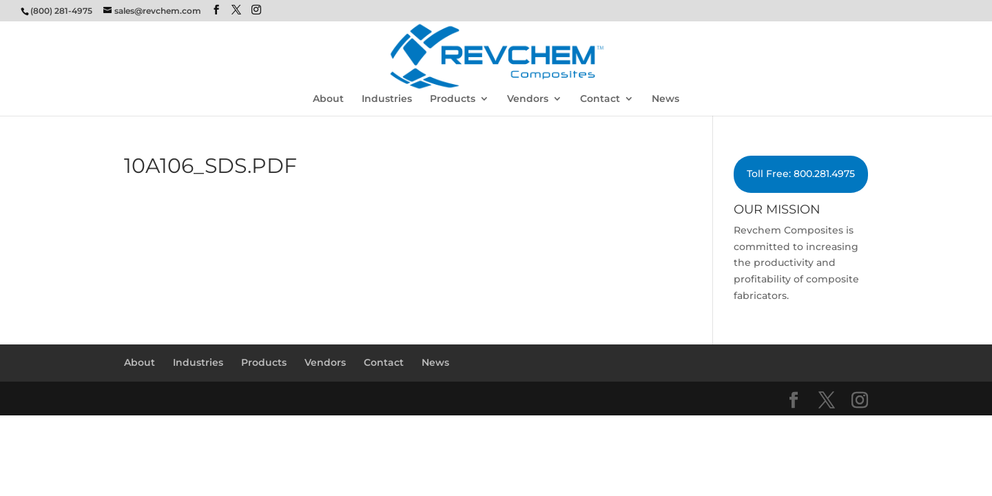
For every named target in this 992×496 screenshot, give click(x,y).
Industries (387, 99)
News (665, 99)
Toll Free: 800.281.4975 (801, 173)
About (328, 99)
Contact (600, 99)
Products (452, 99)
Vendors (527, 99)
